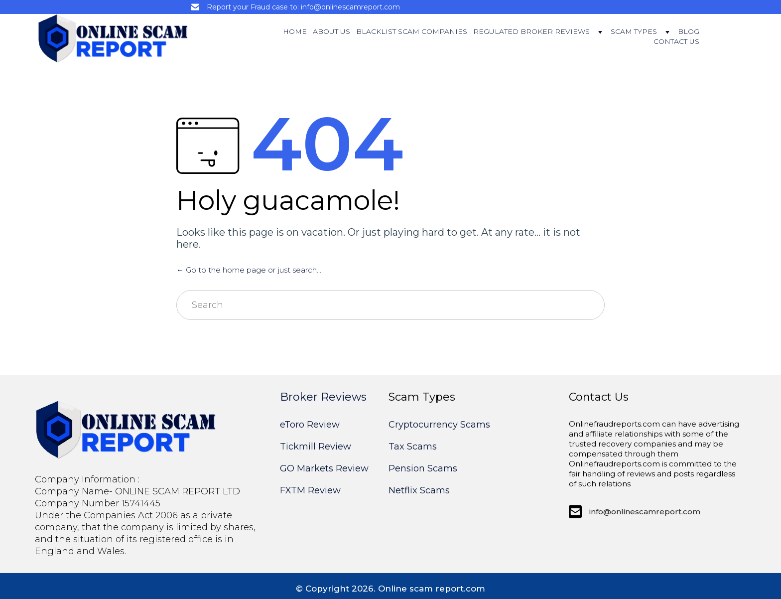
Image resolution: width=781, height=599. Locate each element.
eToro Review (310, 424)
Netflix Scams (419, 490)
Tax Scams (413, 446)
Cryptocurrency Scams (439, 424)
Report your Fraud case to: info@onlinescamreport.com (303, 6)
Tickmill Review (315, 446)
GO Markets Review (324, 468)
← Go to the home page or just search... (248, 270)
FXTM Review (310, 490)
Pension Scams (423, 468)
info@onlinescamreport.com (644, 511)
